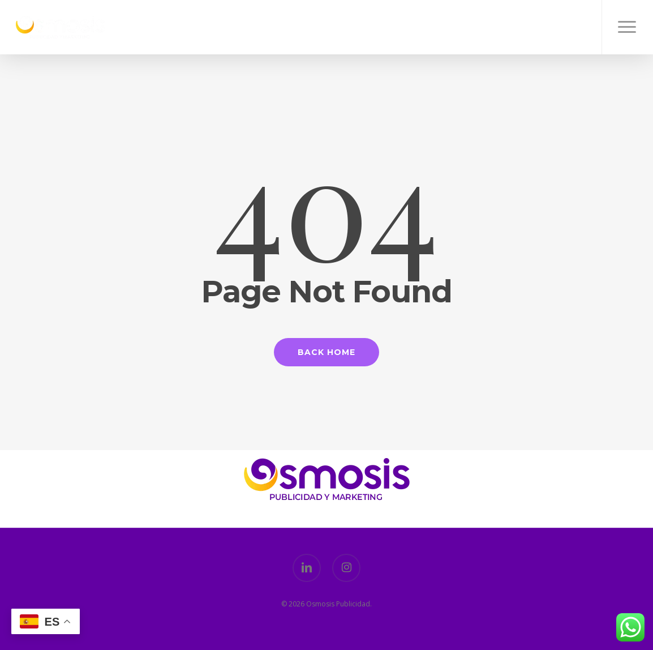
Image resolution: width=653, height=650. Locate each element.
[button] (627, 27)
